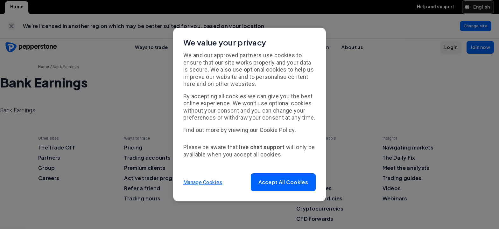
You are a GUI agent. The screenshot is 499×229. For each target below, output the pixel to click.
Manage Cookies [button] (202, 182)
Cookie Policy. (278, 130)
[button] (283, 182)
